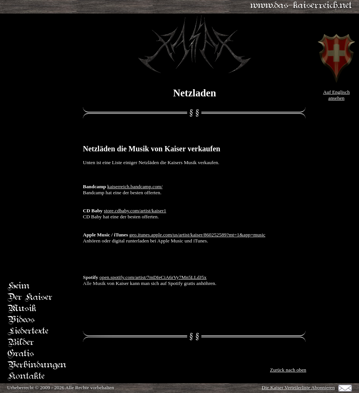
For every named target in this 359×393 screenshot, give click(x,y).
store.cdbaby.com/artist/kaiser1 (135, 210)
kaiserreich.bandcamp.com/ (135, 186)
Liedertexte (28, 331)
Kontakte (26, 376)
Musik (22, 309)
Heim (18, 286)
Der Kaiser (30, 297)
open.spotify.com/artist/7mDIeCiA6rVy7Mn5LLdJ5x (152, 277)
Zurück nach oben (288, 370)
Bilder (21, 342)
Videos (21, 320)
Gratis (21, 354)
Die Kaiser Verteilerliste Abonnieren (298, 387)
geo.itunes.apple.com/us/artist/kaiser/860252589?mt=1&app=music (197, 235)
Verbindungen (37, 365)
